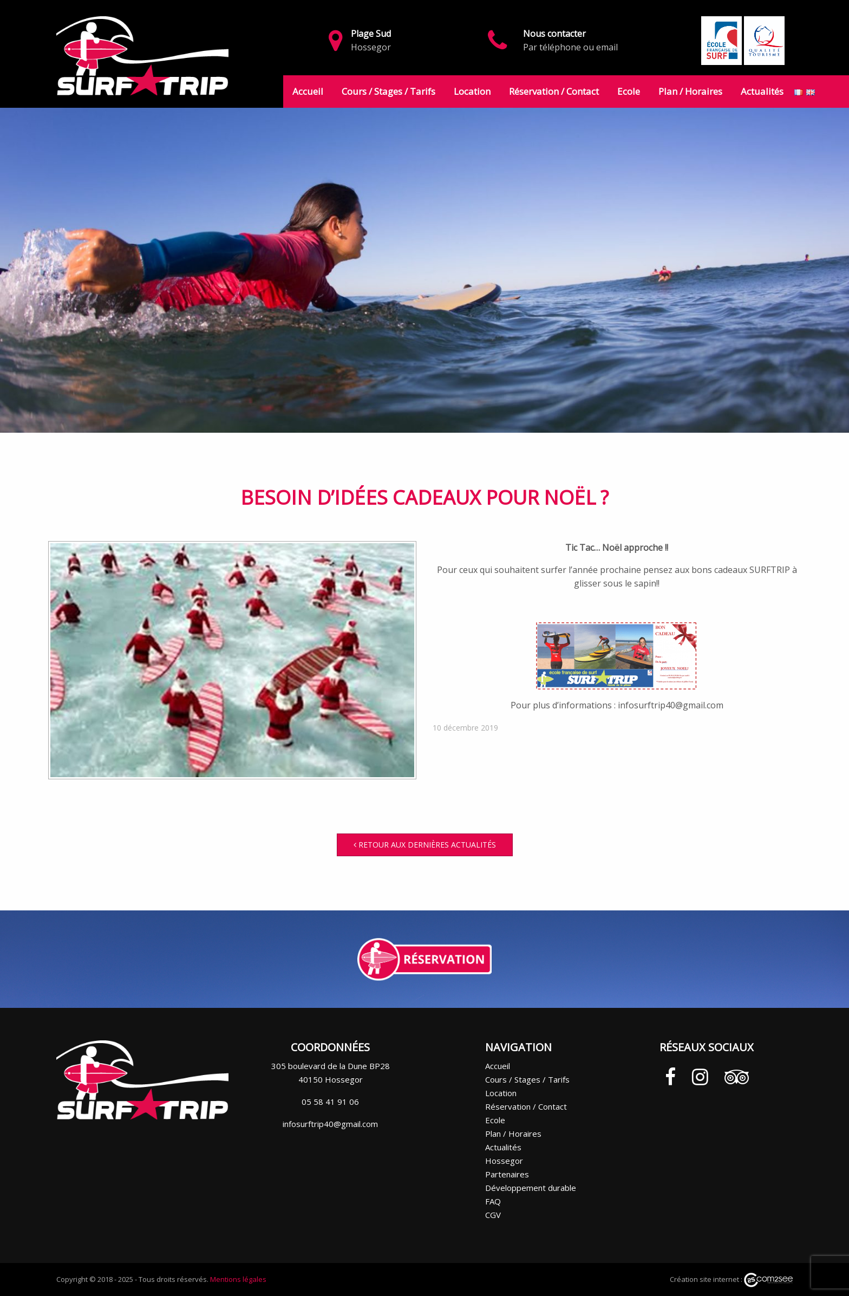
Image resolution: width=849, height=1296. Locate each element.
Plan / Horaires (690, 91)
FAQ (493, 1201)
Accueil (307, 91)
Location (472, 91)
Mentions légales (238, 1279)
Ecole (628, 91)
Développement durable (530, 1187)
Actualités (762, 91)
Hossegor (504, 1160)
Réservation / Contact (554, 91)
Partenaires (507, 1174)
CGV (493, 1214)
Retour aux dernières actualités (425, 844)
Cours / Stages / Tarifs (388, 91)
